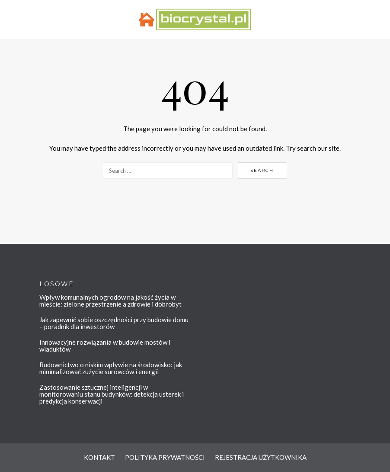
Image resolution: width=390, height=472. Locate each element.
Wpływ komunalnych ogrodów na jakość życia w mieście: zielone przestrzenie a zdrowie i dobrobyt (110, 300)
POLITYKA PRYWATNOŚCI (165, 457)
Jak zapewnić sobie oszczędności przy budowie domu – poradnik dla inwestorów (114, 323)
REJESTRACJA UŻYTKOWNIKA (261, 457)
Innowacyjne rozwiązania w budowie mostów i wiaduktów (104, 345)
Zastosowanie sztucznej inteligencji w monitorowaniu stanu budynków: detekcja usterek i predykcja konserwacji (111, 394)
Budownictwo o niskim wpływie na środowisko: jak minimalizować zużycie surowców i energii (110, 368)
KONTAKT (99, 457)
